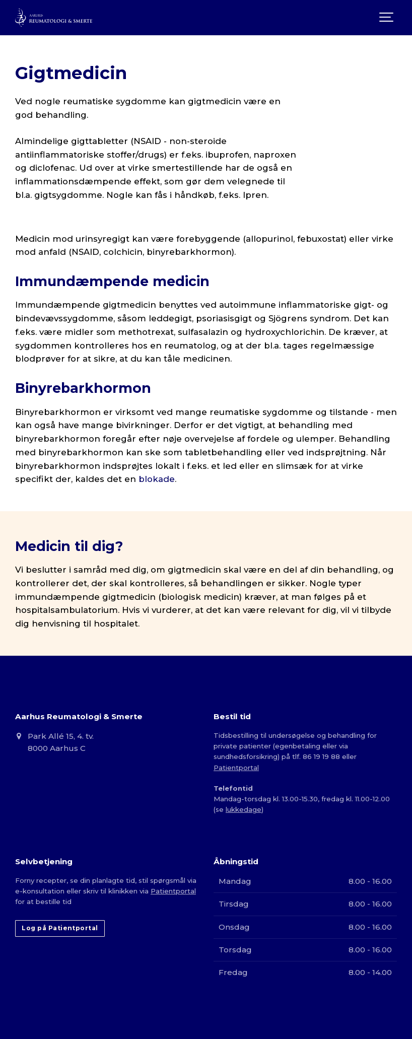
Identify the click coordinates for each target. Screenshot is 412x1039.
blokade (157, 479)
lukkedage (243, 809)
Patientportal (236, 768)
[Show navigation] (387, 17)
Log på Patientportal (60, 928)
